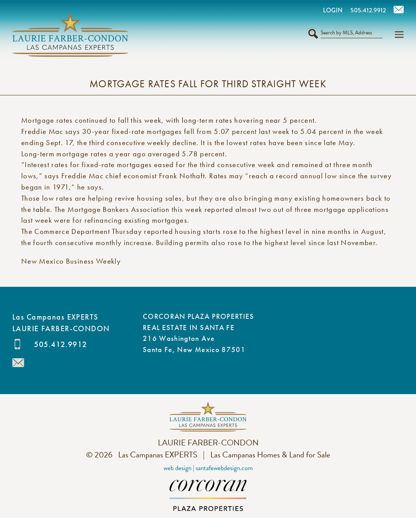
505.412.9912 (60, 344)
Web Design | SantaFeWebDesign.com (208, 468)
